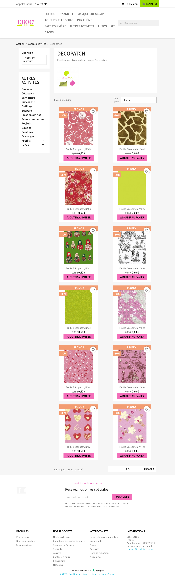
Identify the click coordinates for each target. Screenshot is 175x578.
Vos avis (57, 552)
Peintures (27, 132)
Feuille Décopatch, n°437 (78, 387)
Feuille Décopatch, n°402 (132, 446)
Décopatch (28, 93)
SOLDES (50, 14)
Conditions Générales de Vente (69, 540)
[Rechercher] (138, 23)
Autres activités (82, 26)
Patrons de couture (33, 119)
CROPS (49, 32)
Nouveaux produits (25, 540)
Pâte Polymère (55, 26)
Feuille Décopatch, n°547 (78, 268)
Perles (25, 145)
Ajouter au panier (78, 158)
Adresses (94, 548)
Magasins (58, 564)
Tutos (102, 26)
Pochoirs (27, 123)
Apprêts (26, 140)
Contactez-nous (61, 556)
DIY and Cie (66, 14)
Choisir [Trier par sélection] (139, 100)
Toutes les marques (34, 59)
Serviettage (28, 98)
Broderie (27, 89)
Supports (27, 110)
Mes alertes (96, 556)
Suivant (150, 469)
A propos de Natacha (63, 544)
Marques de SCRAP (90, 14)
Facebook (20, 490)
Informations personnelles (104, 536)
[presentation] (90, 516)
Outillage (27, 106)
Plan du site (59, 560)
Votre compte (99, 531)
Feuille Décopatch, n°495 (132, 268)
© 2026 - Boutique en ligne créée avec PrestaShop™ (87, 574)
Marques (27, 53)
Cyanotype (28, 136)
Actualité (57, 548)
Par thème (84, 20)
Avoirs (93, 544)
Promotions (22, 536)
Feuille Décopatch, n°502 (132, 327)
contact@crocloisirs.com (140, 549)
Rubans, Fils (28, 102)
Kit (112, 26)
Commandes (96, 540)
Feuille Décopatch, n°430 (78, 149)
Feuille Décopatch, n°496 (132, 387)
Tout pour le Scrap (59, 20)
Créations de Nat (31, 115)
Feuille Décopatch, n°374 (78, 446)
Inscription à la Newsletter (87, 483)
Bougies (26, 128)
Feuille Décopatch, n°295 (132, 208)
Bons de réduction (99, 552)
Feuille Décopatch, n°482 (78, 208)
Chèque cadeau (24, 544)
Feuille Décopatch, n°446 (132, 149)
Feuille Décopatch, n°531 (78, 327)
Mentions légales (62, 536)
